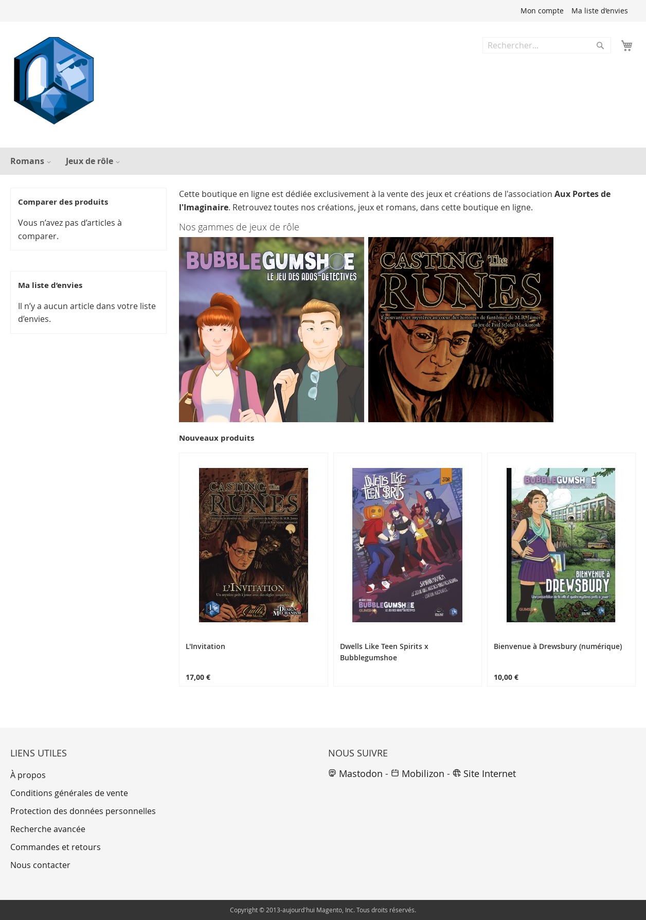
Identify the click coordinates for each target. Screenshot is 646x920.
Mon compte (542, 10)
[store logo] (54, 80)
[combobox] (546, 45)
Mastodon (355, 773)
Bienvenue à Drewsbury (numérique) (558, 646)
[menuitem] (29, 161)
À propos (28, 775)
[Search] (600, 45)
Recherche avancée (47, 829)
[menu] (323, 161)
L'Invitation (205, 646)
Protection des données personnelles (83, 811)
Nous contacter (40, 865)
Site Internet (484, 773)
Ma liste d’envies (599, 10)
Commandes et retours (55, 847)
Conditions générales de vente (69, 793)
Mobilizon (417, 773)
